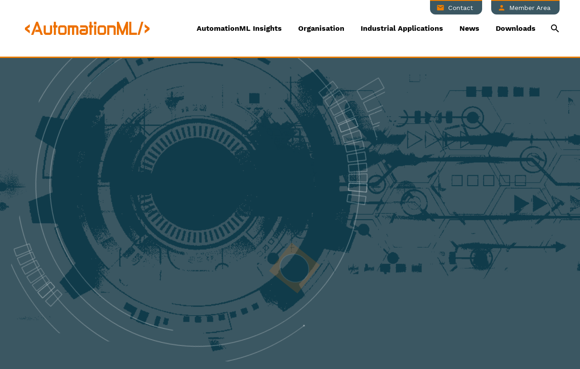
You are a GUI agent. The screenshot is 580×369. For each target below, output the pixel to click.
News (469, 28)
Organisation (321, 28)
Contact (460, 7)
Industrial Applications (402, 28)
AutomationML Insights (239, 28)
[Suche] (554, 28)
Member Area (530, 7)
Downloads (516, 28)
